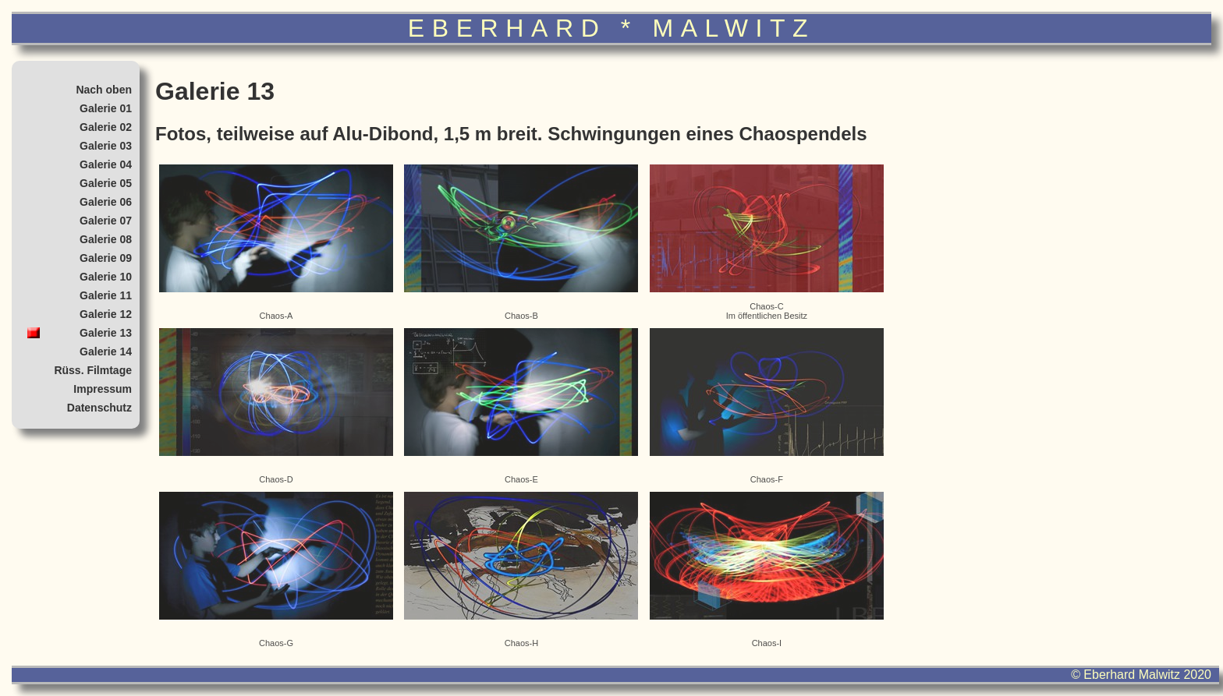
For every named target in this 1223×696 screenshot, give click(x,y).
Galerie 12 (106, 314)
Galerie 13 (106, 332)
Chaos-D (276, 406)
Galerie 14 (106, 351)
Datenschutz (99, 407)
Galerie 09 (106, 258)
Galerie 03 (106, 145)
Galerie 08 (106, 239)
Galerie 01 (106, 108)
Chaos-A (276, 242)
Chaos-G (276, 570)
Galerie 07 (106, 220)
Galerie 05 (106, 183)
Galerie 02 (106, 127)
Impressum (102, 388)
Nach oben (104, 89)
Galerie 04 (106, 164)
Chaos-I (767, 570)
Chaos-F (767, 406)
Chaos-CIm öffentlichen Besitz (767, 242)
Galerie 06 (106, 201)
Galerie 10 (106, 276)
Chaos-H (521, 570)
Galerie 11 (106, 295)
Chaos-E (521, 406)
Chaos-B (521, 242)
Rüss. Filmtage (93, 370)
